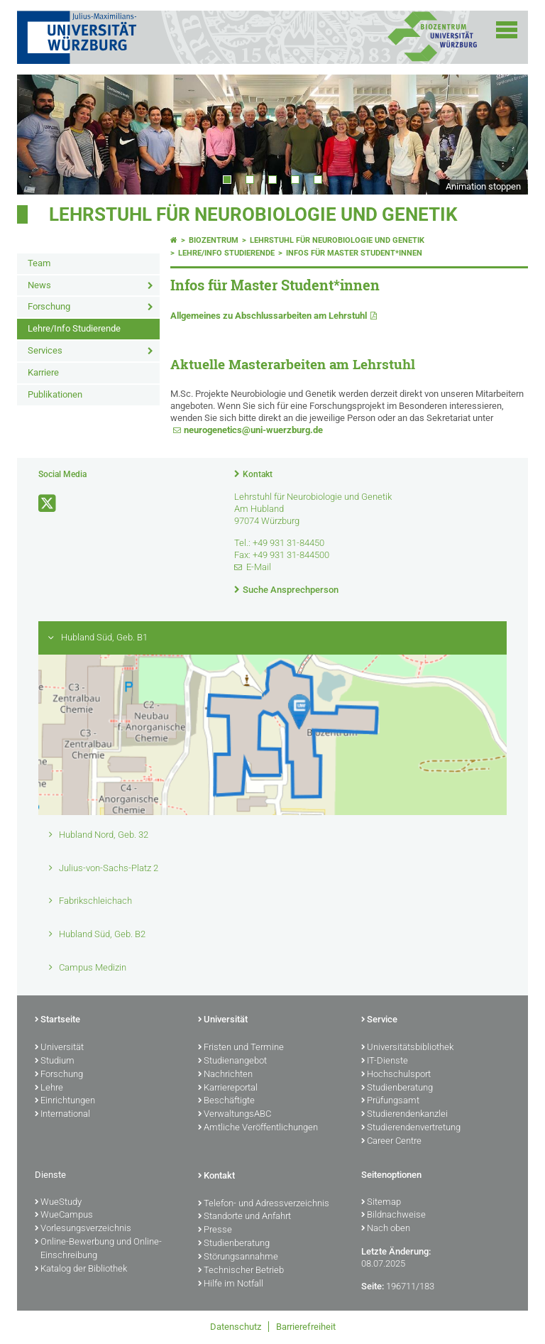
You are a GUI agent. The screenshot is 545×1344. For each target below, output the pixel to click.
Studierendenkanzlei (404, 1114)
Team (39, 263)
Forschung (49, 306)
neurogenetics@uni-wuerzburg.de (253, 430)
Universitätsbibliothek (407, 1048)
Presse (215, 1230)
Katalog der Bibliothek (81, 1269)
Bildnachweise (393, 1215)
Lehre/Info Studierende (74, 328)
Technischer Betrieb (241, 1270)
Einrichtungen (65, 1101)
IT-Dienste (384, 1061)
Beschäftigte (226, 1101)
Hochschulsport (396, 1075)
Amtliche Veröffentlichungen (258, 1128)
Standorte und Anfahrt (244, 1217)
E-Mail (258, 567)
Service (379, 1020)
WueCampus (64, 1215)
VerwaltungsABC (234, 1114)
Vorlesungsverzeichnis (83, 1229)
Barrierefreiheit (306, 1326)
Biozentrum (213, 240)
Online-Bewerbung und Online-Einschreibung (98, 1249)
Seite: (372, 1286)
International (62, 1114)
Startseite (57, 1020)
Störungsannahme (238, 1257)
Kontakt (257, 474)
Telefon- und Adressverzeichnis (263, 1204)
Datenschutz (235, 1326)
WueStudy (58, 1202)
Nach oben (385, 1229)
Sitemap (381, 1202)
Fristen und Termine (241, 1048)
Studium (55, 1061)
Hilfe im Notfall (230, 1284)
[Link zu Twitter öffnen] (48, 503)
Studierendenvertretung (411, 1128)
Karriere (43, 372)
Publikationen (55, 394)
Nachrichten (225, 1075)
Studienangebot (232, 1061)
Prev (42, 134)
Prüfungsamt (390, 1101)
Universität (59, 1048)
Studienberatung (397, 1088)
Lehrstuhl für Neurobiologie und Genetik (253, 214)
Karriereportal (228, 1088)
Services (45, 350)
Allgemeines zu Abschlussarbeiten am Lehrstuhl (268, 315)
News (39, 285)
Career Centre (391, 1141)
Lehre (49, 1088)
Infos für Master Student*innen (354, 253)
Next (503, 134)
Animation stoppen (483, 186)
